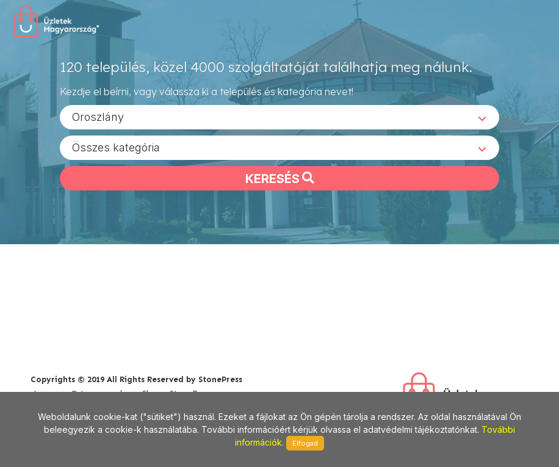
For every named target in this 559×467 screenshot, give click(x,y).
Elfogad (305, 443)
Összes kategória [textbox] (116, 146)
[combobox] (279, 116)
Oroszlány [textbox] (98, 116)
